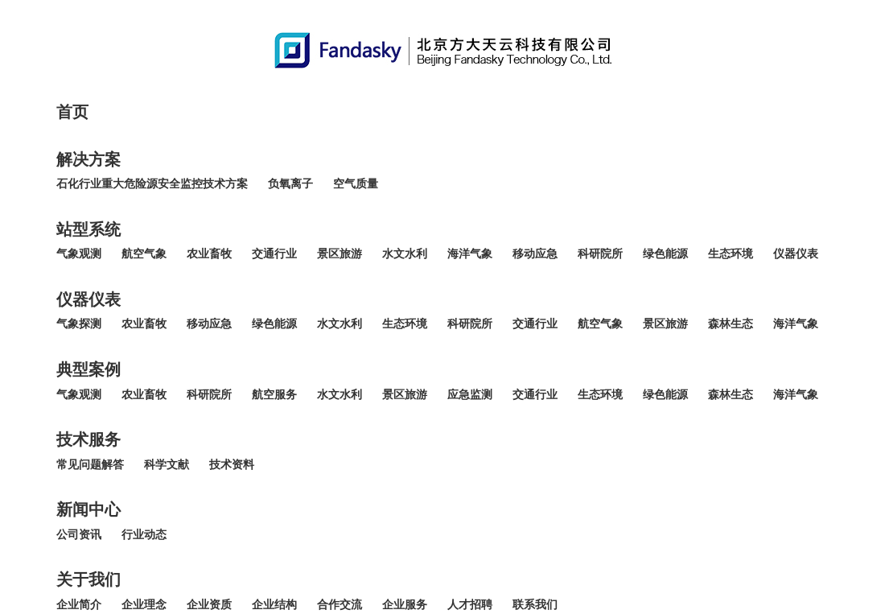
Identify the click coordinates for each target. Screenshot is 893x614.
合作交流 (339, 605)
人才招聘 (469, 605)
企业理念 (144, 605)
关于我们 (88, 579)
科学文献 (166, 465)
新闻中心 (88, 509)
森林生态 (730, 324)
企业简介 (78, 605)
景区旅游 (339, 254)
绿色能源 (665, 254)
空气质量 (355, 184)
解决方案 (88, 159)
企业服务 (404, 605)
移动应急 (535, 254)
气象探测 (78, 324)
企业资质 (209, 605)
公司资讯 (78, 535)
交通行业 (274, 254)
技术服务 (88, 439)
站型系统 (88, 229)
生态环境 (730, 254)
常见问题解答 (90, 465)
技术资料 (231, 465)
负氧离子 (290, 184)
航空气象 (144, 254)
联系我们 (535, 605)
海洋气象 (469, 254)
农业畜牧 (209, 254)
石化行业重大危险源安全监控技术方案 (152, 184)
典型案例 (88, 369)
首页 (72, 112)
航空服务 (274, 395)
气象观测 (78, 254)
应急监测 (469, 395)
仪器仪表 (795, 254)
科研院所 (600, 254)
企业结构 (274, 605)
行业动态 (144, 535)
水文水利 (404, 254)
